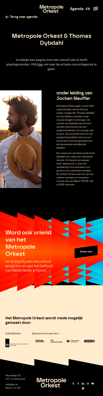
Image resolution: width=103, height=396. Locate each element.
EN (88, 9)
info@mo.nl (11, 384)
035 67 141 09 (12, 388)
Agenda (77, 9)
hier (40, 65)
